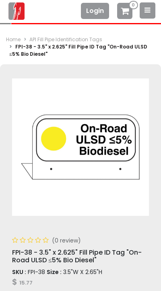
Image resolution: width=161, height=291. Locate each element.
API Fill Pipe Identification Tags (65, 39)
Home (13, 39)
